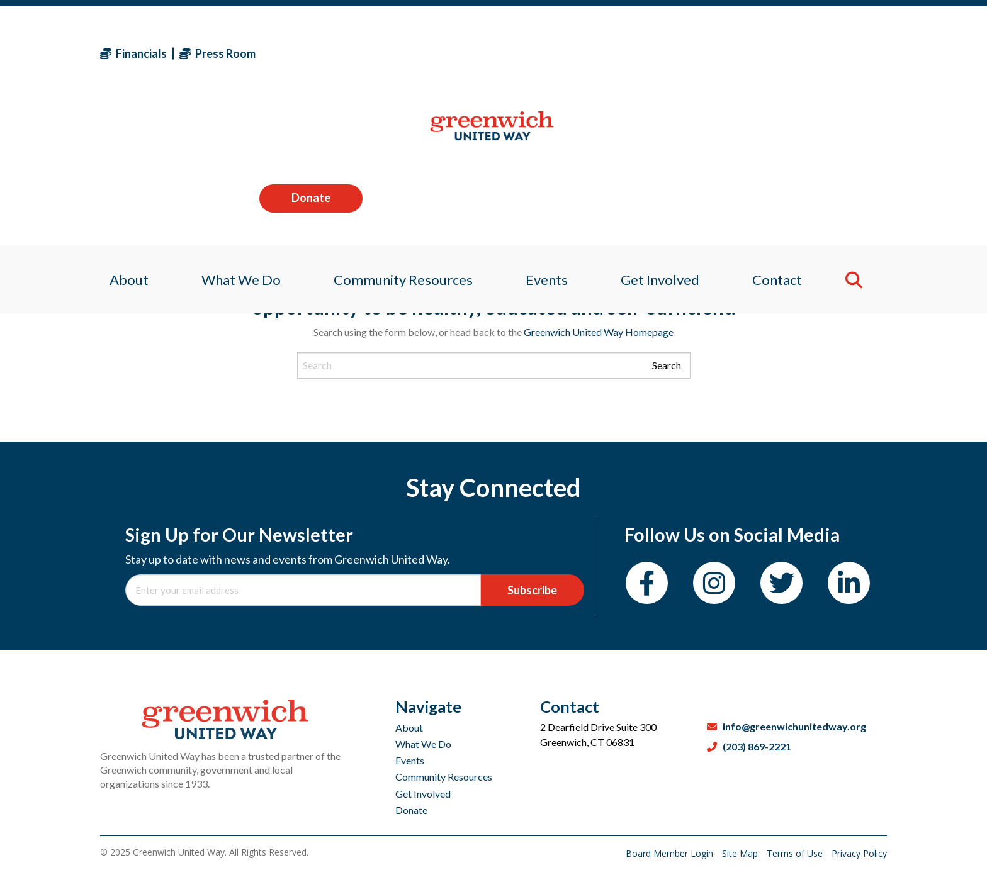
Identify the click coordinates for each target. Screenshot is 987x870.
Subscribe (532, 590)
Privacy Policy (859, 853)
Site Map (741, 853)
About (409, 727)
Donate (835, 53)
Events (409, 760)
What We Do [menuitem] (234, 134)
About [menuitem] (119, 134)
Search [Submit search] (666, 365)
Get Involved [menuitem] (664, 134)
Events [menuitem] (547, 134)
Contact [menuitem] (784, 134)
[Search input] (494, 365)
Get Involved (423, 794)
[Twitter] (781, 583)
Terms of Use (796, 853)
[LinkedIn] (849, 583)
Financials (133, 53)
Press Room (217, 53)
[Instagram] (714, 583)
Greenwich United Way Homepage (599, 332)
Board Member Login (671, 853)
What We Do (423, 744)
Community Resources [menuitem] (400, 134)
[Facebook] (647, 583)
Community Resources (443, 777)
